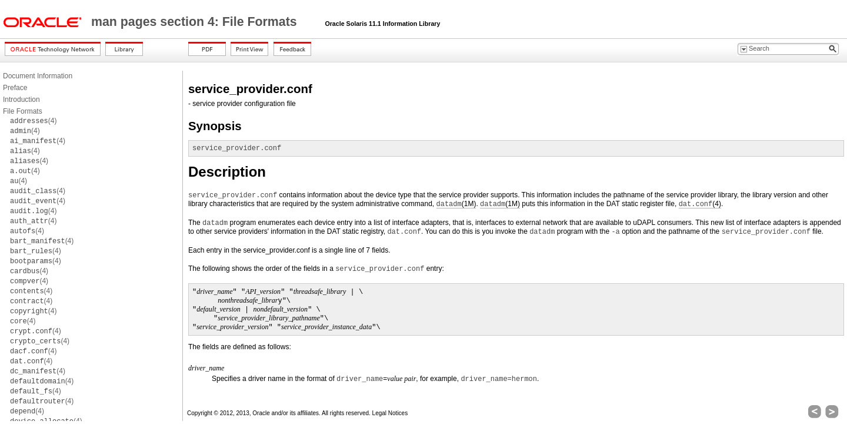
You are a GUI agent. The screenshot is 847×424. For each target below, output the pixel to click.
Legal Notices (390, 413)
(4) (33, 121)
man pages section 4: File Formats (196, 22)
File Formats (22, 111)
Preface (15, 88)
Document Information (37, 76)
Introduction (21, 99)
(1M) (456, 204)
